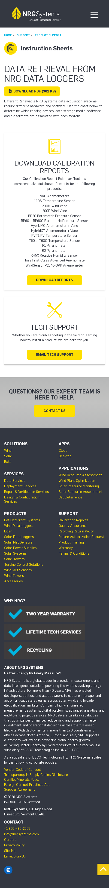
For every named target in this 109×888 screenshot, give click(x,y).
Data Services (14, 481)
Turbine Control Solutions (23, 564)
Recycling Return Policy (76, 531)
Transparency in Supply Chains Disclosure (36, 775)
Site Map (10, 851)
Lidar (8, 531)
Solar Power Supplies (20, 548)
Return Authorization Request (81, 537)
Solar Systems (15, 553)
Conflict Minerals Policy (21, 779)
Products (15, 513)
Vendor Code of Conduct (22, 770)
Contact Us (55, 411)
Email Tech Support (54, 355)
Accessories (13, 581)
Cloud (63, 451)
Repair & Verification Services (26, 492)
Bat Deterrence (70, 497)
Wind (8, 451)
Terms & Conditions (74, 553)
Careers (10, 840)
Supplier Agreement (19, 789)
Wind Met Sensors (18, 570)
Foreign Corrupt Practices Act (27, 785)
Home (8, 35)
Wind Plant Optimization (77, 481)
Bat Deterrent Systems (22, 520)
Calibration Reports (73, 520)
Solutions (15, 443)
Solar (8, 456)
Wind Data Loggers (18, 526)
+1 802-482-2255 (17, 829)
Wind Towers (14, 576)
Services (14, 473)
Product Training (71, 542)
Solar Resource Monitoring (79, 486)
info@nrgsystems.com (21, 834)
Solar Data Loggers (19, 537)
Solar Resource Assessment (81, 492)
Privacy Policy (14, 845)
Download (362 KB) (32, 91)
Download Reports (54, 280)
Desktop (65, 456)
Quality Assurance (73, 526)
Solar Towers (14, 559)
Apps (64, 443)
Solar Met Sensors (18, 542)
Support (23, 35)
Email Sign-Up (15, 856)
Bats (7, 462)
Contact (14, 822)
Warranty (66, 548)
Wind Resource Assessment (80, 475)
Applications (73, 468)
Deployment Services (20, 486)
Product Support (48, 35)
